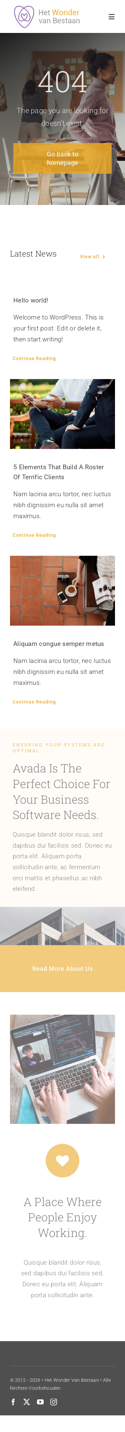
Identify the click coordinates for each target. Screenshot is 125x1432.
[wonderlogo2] (49, 8)
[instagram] (53, 1402)
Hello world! (30, 300)
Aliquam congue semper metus (58, 644)
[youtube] (40, 1402)
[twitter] (26, 1402)
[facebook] (13, 1402)
